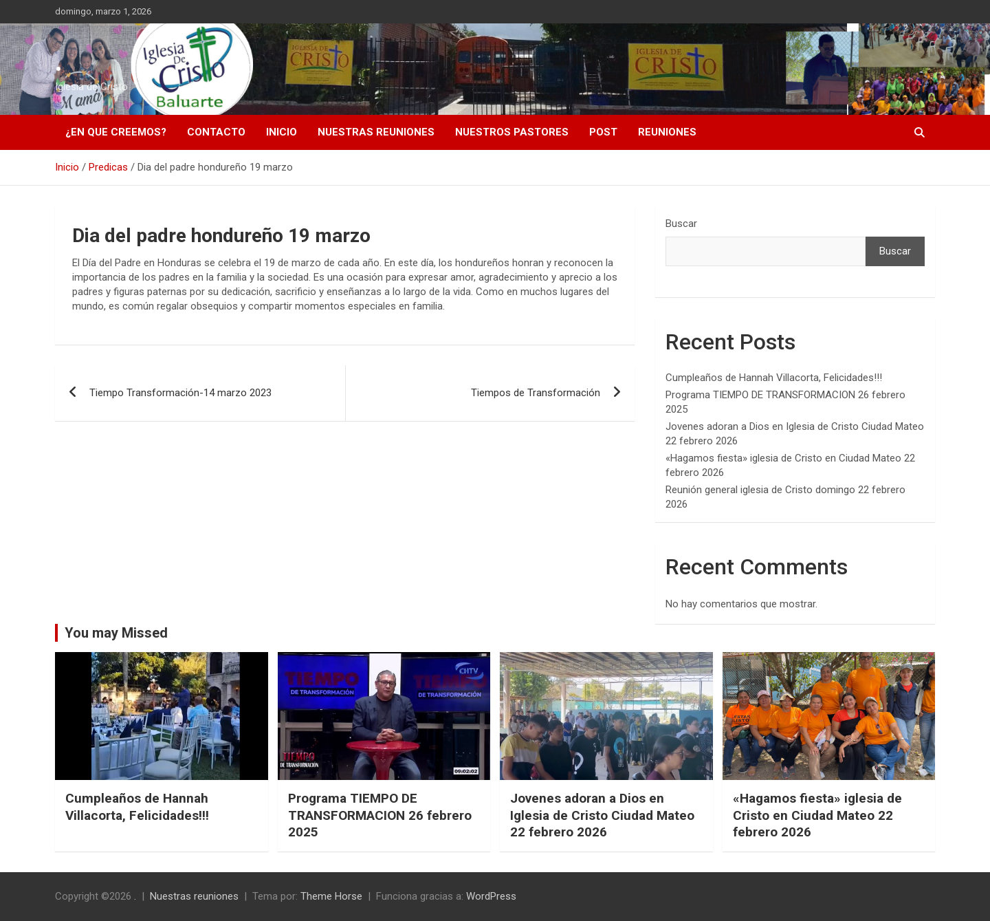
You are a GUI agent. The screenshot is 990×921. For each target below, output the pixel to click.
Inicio (281, 132)
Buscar (681, 223)
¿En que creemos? (115, 132)
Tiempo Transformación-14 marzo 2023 (180, 393)
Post (603, 132)
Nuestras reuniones (376, 132)
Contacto (216, 132)
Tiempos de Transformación (535, 393)
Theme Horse (331, 896)
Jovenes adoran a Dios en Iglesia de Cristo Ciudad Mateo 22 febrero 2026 (602, 815)
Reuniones (667, 132)
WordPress (491, 896)
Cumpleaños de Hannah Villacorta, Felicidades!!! (774, 377)
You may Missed (116, 633)
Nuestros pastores (512, 132)
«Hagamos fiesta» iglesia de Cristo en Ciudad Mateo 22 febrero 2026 (817, 815)
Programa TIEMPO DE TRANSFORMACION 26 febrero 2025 (380, 815)
